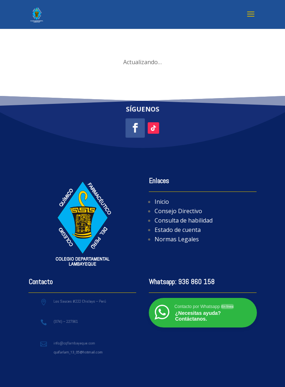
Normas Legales (177, 239)
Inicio (162, 202)
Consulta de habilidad (184, 220)
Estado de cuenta (178, 230)
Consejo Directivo (178, 211)
